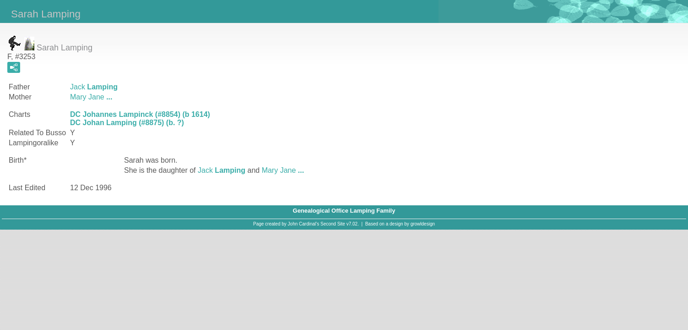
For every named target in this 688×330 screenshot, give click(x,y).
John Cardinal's (304, 223)
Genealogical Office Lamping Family (344, 210)
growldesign (423, 223)
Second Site (332, 223)
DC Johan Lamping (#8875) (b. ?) (127, 122)
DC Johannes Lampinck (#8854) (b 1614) (140, 114)
